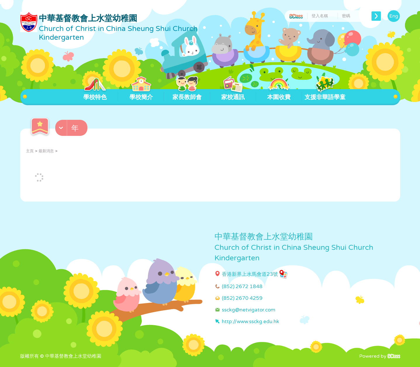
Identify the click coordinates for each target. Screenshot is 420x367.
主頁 (30, 151)
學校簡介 (141, 95)
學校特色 (95, 95)
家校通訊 (233, 95)
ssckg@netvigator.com (248, 310)
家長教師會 (187, 95)
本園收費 (279, 95)
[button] (72, 129)
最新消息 (46, 151)
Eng (393, 16)
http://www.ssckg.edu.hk (250, 321)
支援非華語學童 (325, 95)
